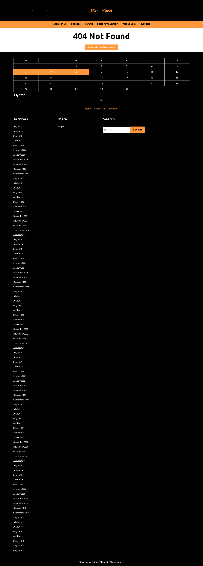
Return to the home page (103, 47)
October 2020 (24, 414)
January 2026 (24, 212)
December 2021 (25, 369)
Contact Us (99, 108)
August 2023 (24, 305)
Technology (129, 24)
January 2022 (24, 366)
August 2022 (24, 343)
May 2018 (23, 481)
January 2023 (24, 327)
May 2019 (23, 469)
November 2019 (25, 449)
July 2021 (23, 385)
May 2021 (23, 392)
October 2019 (24, 453)
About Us (112, 108)
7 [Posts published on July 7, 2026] (52, 72)
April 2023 (23, 318)
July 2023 (23, 308)
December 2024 (25, 253)
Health (89, 24)
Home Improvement (107, 24)
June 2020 (23, 427)
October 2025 (24, 221)
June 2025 (23, 234)
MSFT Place (101, 10)
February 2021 (24, 401)
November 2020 (25, 411)
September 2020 (25, 417)
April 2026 (23, 202)
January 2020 (24, 443)
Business (76, 24)
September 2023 (25, 302)
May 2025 (23, 237)
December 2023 (25, 292)
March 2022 (23, 359)
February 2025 (24, 247)
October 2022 (24, 337)
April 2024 (23, 279)
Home (88, 108)
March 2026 (23, 205)
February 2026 (24, 209)
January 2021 (24, 404)
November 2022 (25, 334)
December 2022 (25, 331)
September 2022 (25, 340)
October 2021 (24, 375)
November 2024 (25, 257)
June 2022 (23, 350)
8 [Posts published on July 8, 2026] (76, 72)
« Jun (100, 100)
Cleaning (145, 24)
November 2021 (25, 372)
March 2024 (23, 282)
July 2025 (23, 231)
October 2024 (24, 260)
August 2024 (24, 266)
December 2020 (25, 407)
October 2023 (24, 298)
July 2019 (23, 462)
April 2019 (23, 472)
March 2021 (23, 398)
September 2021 (25, 379)
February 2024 (24, 286)
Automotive (60, 24)
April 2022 (23, 356)
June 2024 (23, 273)
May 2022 (23, 353)
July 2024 (23, 270)
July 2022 (23, 347)
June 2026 (23, 196)
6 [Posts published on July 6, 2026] (27, 72)
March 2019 (23, 475)
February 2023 (24, 324)
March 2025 (23, 244)
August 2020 (24, 420)
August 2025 (24, 228)
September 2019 (25, 456)
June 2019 (23, 465)
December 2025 (25, 215)
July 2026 (23, 193)
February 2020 (24, 440)
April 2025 (23, 241)
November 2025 (25, 218)
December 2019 (25, 446)
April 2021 (23, 395)
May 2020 (23, 430)
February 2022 (24, 363)
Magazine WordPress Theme (93, 562)
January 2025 (24, 250)
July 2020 (23, 424)
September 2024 (25, 263)
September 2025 (25, 225)
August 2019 (24, 459)
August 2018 (24, 478)
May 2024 (23, 276)
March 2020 (23, 436)
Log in (67, 193)
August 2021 (24, 382)
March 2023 (23, 321)
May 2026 (23, 199)
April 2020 (23, 433)
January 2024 (24, 289)
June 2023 (23, 311)
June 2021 (23, 388)
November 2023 (25, 295)
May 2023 (23, 314)
